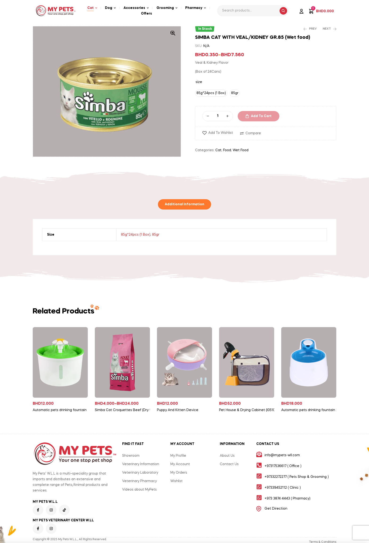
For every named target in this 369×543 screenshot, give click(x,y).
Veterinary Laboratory (140, 472)
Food (227, 150)
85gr (155, 234)
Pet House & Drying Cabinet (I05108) (248, 410)
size (199, 82)
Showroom (131, 455)
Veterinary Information (140, 464)
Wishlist (176, 481)
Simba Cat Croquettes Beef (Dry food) (124, 410)
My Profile (178, 455)
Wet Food (241, 150)
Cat (218, 150)
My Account (180, 464)
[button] (172, 33)
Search (283, 11)
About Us (227, 455)
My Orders (178, 472)
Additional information (184, 204)
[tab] (184, 204)
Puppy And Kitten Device (177, 410)
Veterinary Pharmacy (139, 481)
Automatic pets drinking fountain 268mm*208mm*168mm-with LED (310, 410)
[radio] (211, 93)
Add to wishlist (220, 133)
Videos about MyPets (139, 489)
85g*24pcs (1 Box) (135, 234)
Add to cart (261, 116)
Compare (253, 133)
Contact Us (229, 464)
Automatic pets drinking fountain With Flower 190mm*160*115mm (62, 410)
